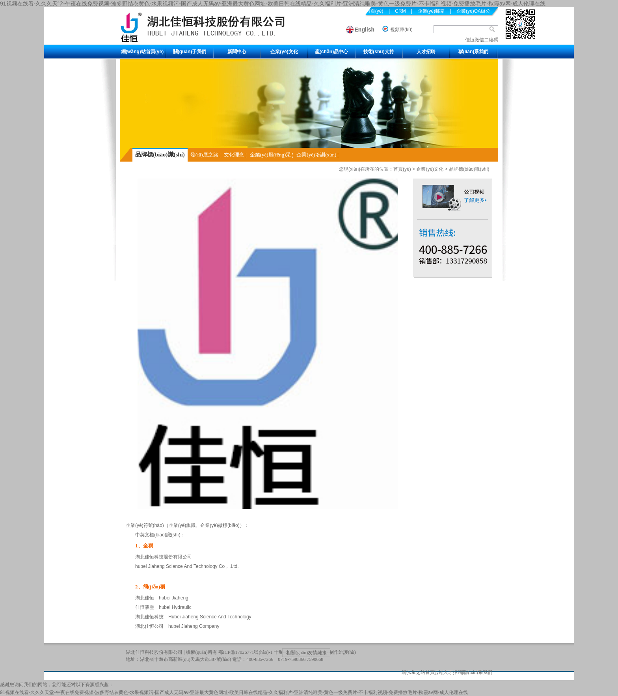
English (365, 29)
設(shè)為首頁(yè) (364, 11)
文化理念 (234, 155)
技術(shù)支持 (378, 51)
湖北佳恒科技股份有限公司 (154, 652)
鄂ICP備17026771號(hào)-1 (245, 652)
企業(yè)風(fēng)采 (270, 155)
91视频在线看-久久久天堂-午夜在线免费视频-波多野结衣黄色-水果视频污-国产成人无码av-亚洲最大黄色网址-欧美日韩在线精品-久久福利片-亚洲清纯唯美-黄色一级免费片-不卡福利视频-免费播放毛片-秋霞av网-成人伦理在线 (272, 3)
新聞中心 (236, 51)
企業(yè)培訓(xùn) (316, 155)
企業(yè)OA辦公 (473, 11)
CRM (400, 11)
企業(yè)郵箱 (431, 11)
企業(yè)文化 (284, 51)
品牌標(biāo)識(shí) (160, 154)
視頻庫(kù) (401, 29)
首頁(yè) (402, 169)
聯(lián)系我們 (473, 51)
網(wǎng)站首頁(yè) (142, 51)
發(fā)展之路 (204, 155)
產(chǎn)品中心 (331, 51)
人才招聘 (426, 51)
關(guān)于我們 (190, 51)
